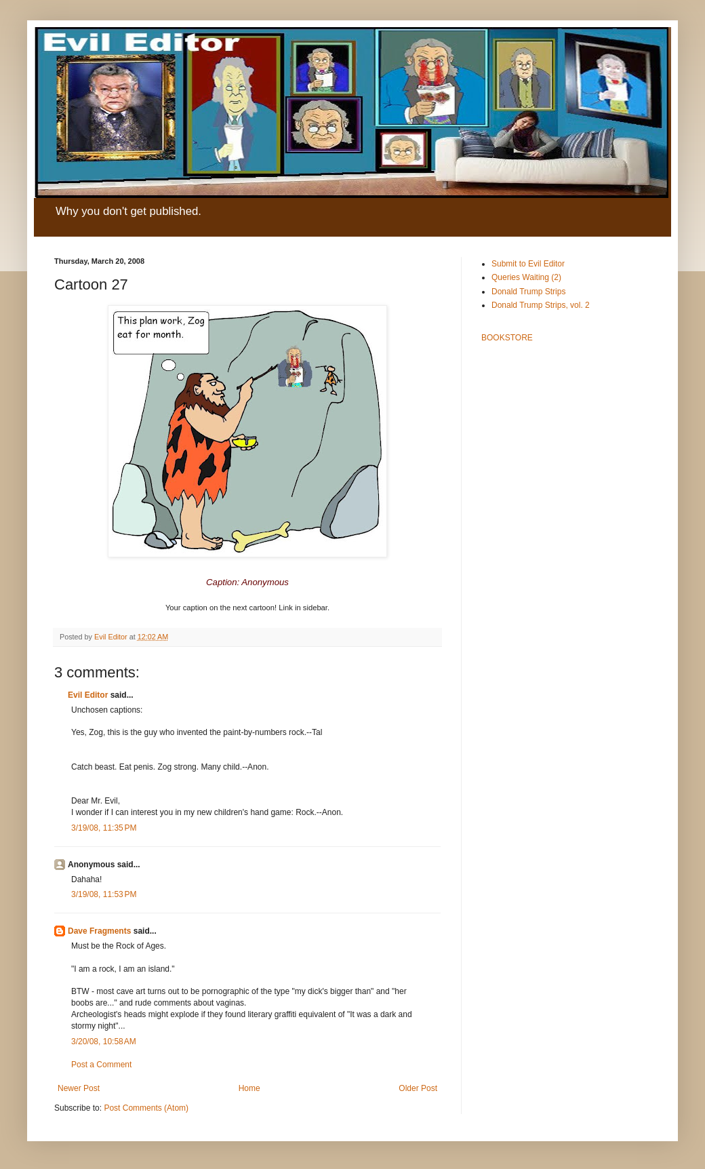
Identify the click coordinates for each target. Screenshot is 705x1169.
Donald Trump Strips (528, 291)
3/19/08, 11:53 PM (103, 894)
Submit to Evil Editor (528, 264)
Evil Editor (88, 695)
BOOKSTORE (507, 337)
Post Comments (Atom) (146, 1108)
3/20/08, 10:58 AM (103, 1041)
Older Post (418, 1088)
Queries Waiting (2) (526, 277)
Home (249, 1088)
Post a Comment (101, 1064)
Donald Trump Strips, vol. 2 (540, 305)
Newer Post (79, 1088)
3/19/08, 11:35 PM (103, 828)
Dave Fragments (99, 931)
